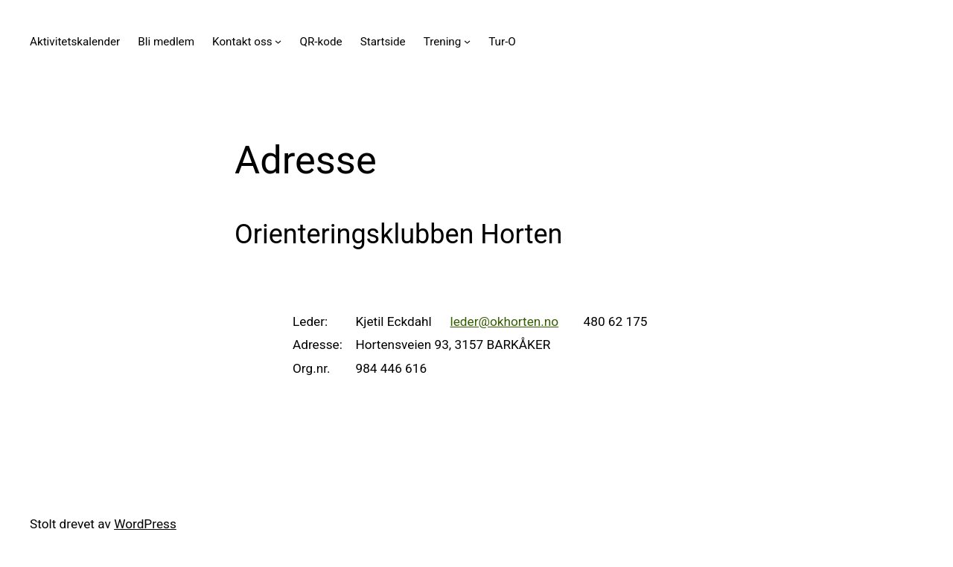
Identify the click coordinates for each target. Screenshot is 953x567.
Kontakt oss (242, 41)
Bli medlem (166, 41)
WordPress (145, 523)
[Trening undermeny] (467, 41)
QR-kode (321, 41)
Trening (443, 41)
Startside (383, 41)
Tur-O (502, 41)
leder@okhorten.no (504, 321)
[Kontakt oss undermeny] (278, 41)
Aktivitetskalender (75, 41)
